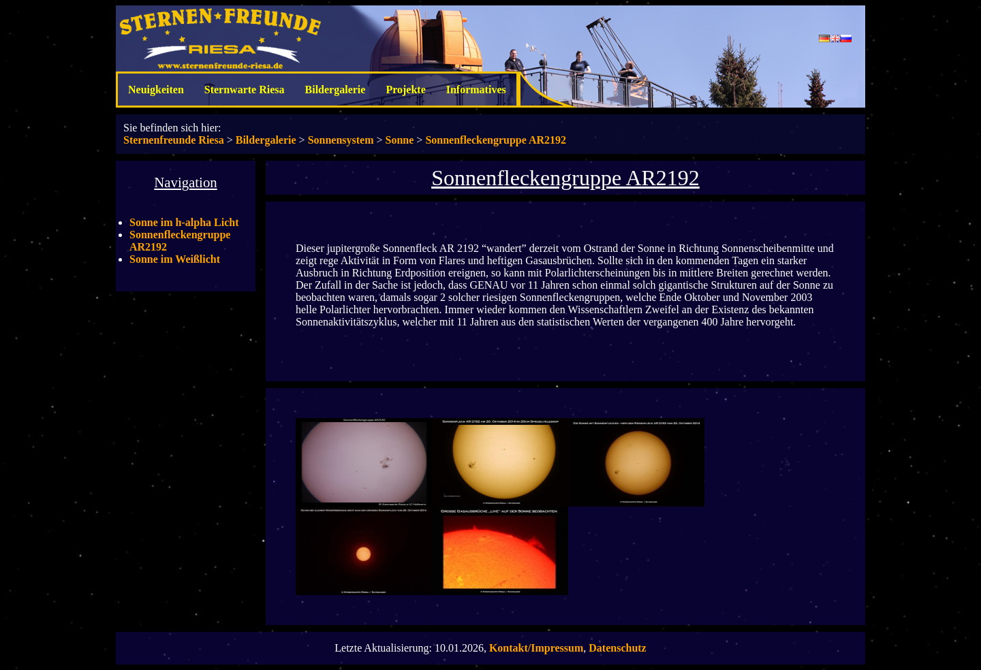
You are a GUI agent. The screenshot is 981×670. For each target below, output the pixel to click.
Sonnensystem (341, 140)
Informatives (476, 89)
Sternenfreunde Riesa (173, 140)
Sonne (400, 140)
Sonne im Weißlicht (174, 259)
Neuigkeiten (156, 89)
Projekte (405, 89)
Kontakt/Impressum (536, 648)
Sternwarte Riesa (244, 89)
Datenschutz (617, 648)
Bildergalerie (335, 89)
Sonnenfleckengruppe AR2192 (495, 140)
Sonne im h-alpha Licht (183, 222)
